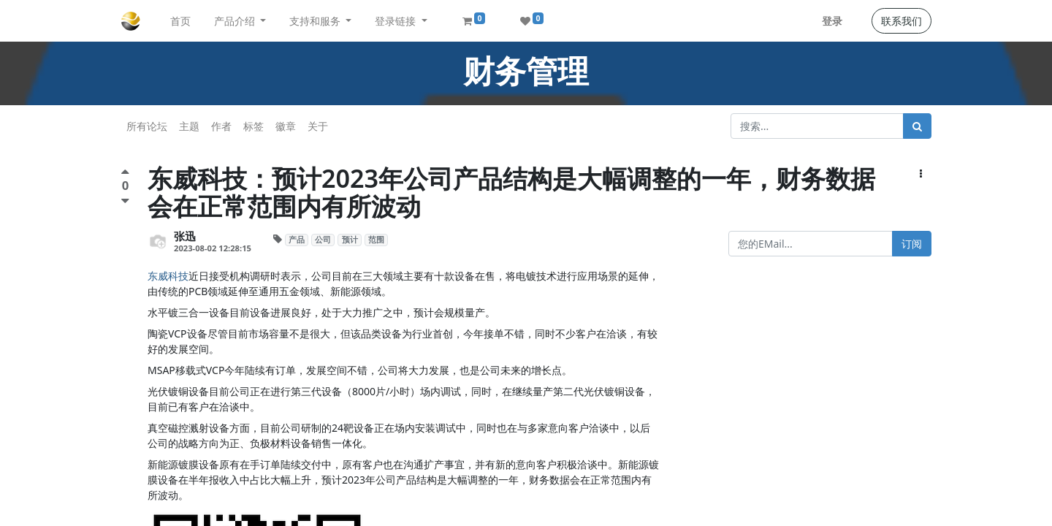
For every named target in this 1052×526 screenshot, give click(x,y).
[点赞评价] (125, 173)
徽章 (285, 126)
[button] (920, 173)
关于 (318, 126)
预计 (350, 240)
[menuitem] (180, 20)
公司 (323, 240)
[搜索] (917, 126)
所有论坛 (146, 126)
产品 (297, 240)
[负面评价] (125, 200)
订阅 (912, 244)
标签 (253, 126)
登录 (832, 21)
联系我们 (901, 21)
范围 (376, 240)
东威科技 (168, 276)
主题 (189, 126)
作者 (221, 126)
